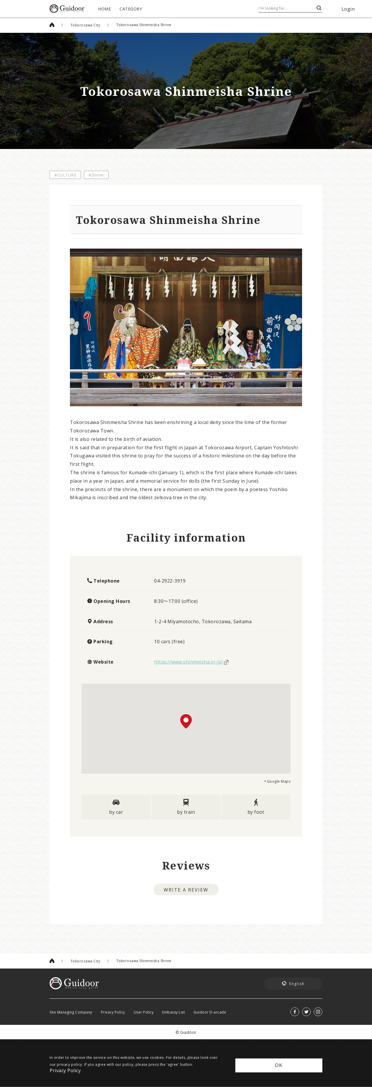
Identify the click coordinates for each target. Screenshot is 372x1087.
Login (348, 8)
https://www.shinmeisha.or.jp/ (188, 661)
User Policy (144, 1012)
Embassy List (173, 1012)
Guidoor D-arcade (210, 1012)
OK (279, 1065)
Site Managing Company (71, 1012)
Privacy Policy (113, 1012)
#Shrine (96, 175)
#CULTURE (65, 175)
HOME (104, 9)
